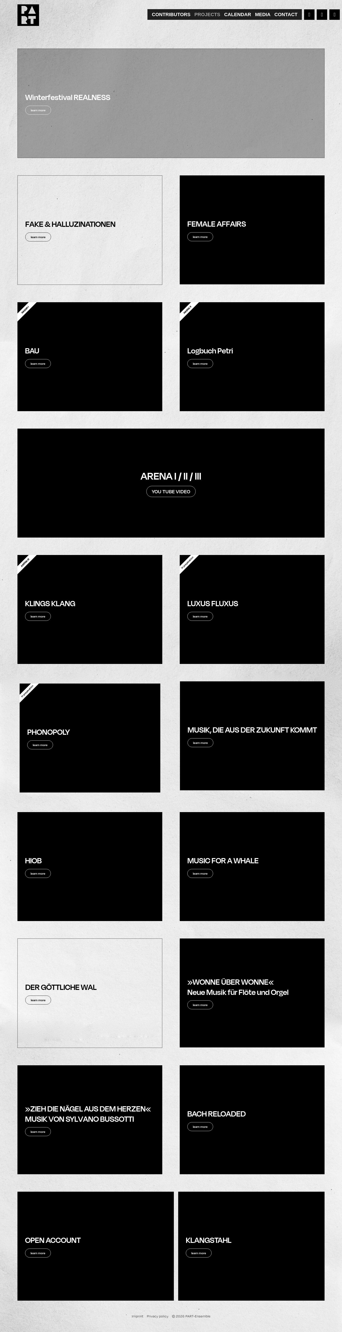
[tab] (171, 14)
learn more (200, 748)
